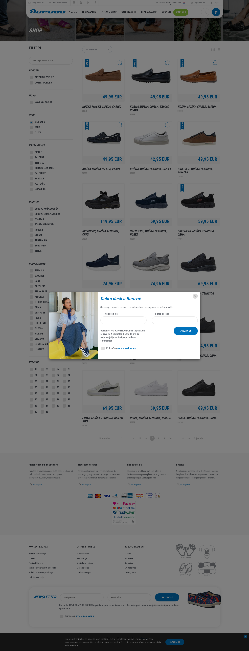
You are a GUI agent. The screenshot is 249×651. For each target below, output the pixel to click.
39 (66, 393)
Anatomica (38, 240)
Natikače (37, 184)
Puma (35, 307)
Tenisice (37, 163)
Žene (35, 127)
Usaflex (37, 349)
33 (33, 381)
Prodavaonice (148, 12)
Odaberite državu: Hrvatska (170, 3)
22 (44, 381)
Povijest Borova (36, 563)
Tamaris (37, 270)
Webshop (181, 12)
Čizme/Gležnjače (42, 168)
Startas (37, 219)
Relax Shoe (38, 291)
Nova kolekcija (41, 102)
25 (33, 393)
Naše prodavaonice (60, 3)
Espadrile (38, 189)
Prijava (216, 3)
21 (66, 375)
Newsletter (45, 597)
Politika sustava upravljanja (41, 572)
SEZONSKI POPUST (42, 77)
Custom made (109, 12)
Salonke (37, 157)
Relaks (36, 235)
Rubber (36, 230)
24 (44, 387)
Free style (38, 323)
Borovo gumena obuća (45, 214)
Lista (218, 49)
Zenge (35, 251)
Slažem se (175, 642)
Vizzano (37, 339)
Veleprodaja (129, 12)
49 (55, 406)
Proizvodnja (89, 12)
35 (33, 387)
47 (33, 412)
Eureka (36, 328)
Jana (35, 281)
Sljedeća (198, 438)
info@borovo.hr (37, 3)
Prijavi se (167, 597)
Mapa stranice (83, 567)
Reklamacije (82, 558)
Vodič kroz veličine (85, 563)
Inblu (35, 318)
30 (55, 387)
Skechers (37, 286)
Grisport (37, 312)
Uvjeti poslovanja (36, 577)
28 (66, 369)
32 (55, 375)
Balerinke (38, 173)
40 (33, 400)
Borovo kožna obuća (44, 209)
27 (55, 369)
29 (44, 400)
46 (66, 406)
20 (44, 375)
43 (33, 406)
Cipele (36, 152)
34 (55, 381)
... (128, 438)
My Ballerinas (130, 567)
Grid (213, 49)
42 (66, 400)
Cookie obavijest (84, 572)
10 (170, 438)
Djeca (35, 132)
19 (188, 438)
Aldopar (37, 297)
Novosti (166, 12)
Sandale (37, 178)
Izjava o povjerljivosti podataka (42, 567)
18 (182, 438)
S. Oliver (37, 276)
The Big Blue (130, 572)
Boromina (129, 563)
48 (44, 412)
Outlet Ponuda (41, 83)
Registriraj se (199, 3)
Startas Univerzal (43, 224)
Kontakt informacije (37, 553)
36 (66, 387)
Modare (36, 333)
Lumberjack (39, 344)
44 (44, 406)
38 (55, 393)
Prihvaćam (77, 616)
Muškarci (38, 122)
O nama (73, 12)
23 (66, 381)
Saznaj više (37, 485)
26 (44, 369)
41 (55, 400)
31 (33, 375)
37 (44, 393)
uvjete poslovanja (85, 616)
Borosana (38, 245)
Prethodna (104, 438)
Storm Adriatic (41, 302)
